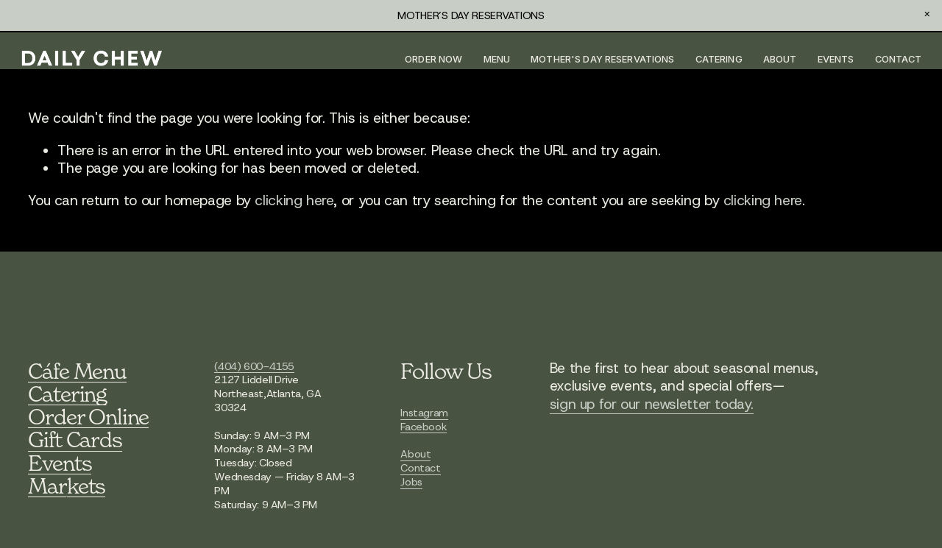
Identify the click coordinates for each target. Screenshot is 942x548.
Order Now (425, 60)
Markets (66, 485)
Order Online (88, 416)
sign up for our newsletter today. (652, 404)
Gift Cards (74, 440)
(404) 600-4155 (254, 367)
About (772, 60)
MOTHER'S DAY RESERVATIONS (594, 60)
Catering (710, 60)
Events (828, 60)
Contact (890, 60)
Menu (489, 60)
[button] (927, 14)
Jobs (411, 482)
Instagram (424, 413)
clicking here (294, 202)
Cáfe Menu (77, 371)
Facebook (423, 427)
